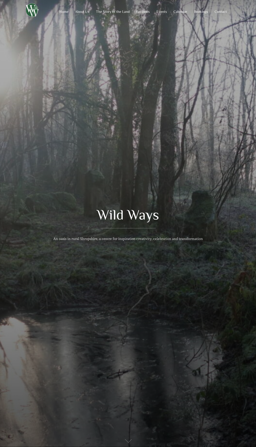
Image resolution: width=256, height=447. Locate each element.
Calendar (180, 11)
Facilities (143, 11)
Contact (221, 11)
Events (161, 11)
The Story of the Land (113, 11)
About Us (82, 11)
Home (63, 11)
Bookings (201, 11)
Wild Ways (128, 214)
